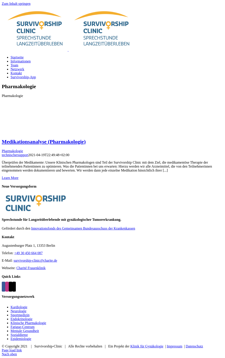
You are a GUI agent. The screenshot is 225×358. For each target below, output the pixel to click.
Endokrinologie (22, 319)
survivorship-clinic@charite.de (35, 260)
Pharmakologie (12, 151)
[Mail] (10, 287)
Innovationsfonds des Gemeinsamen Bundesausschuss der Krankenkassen (83, 228)
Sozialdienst (19, 335)
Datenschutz (194, 346)
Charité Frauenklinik (31, 268)
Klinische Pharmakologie (28, 323)
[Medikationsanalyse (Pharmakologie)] (112, 117)
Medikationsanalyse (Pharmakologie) (44, 141)
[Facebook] (3, 287)
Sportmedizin (20, 315)
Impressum (174, 346)
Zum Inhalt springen (16, 3)
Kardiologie (19, 307)
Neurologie (18, 311)
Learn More (10, 178)
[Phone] (14, 287)
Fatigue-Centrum (22, 327)
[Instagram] (7, 287)
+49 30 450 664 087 (28, 253)
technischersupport (15, 155)
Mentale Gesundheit (25, 331)
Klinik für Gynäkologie (146, 346)
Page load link (12, 350)
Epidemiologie (21, 339)
